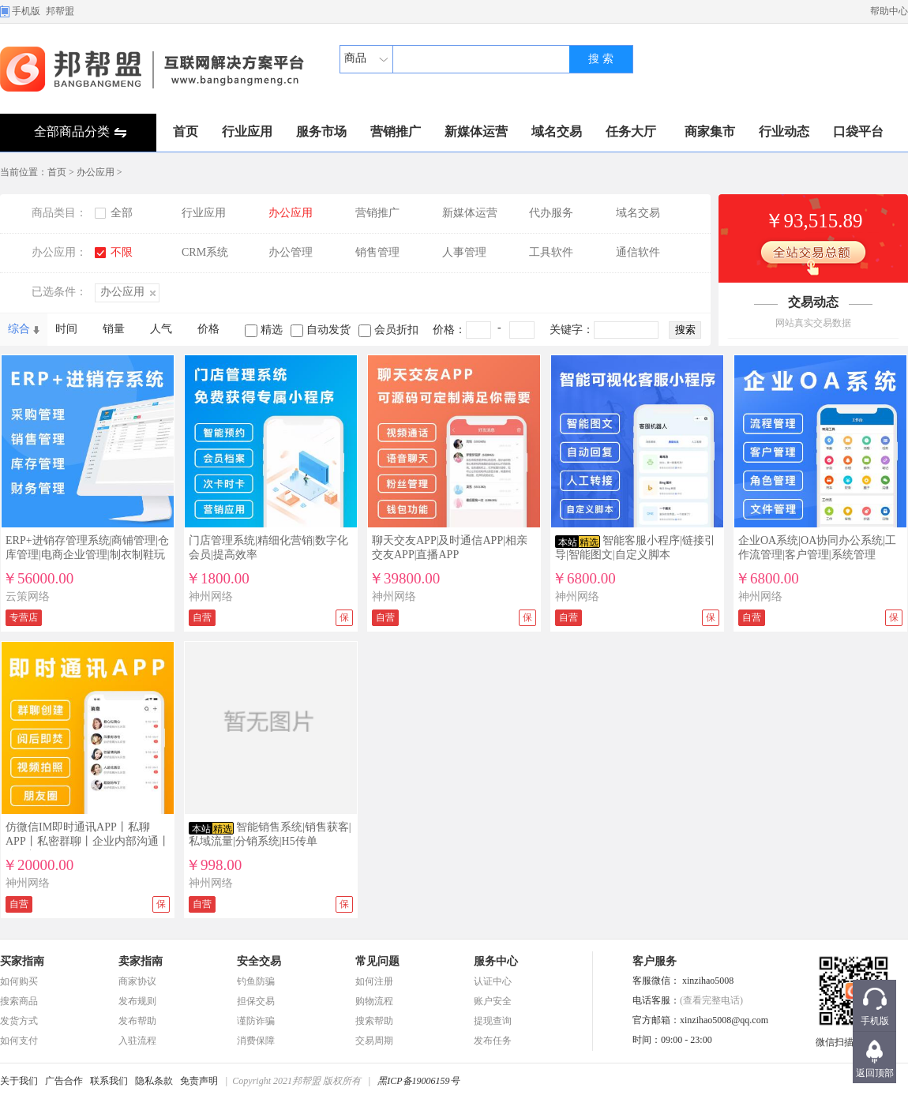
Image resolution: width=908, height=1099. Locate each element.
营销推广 (395, 131)
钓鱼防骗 (256, 981)
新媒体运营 (476, 131)
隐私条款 (154, 1080)
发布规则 (137, 1001)
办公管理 (290, 252)
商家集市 (710, 131)
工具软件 (551, 252)
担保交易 (256, 1001)
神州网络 (211, 596)
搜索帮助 (374, 1020)
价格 (208, 329)
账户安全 (493, 1001)
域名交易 (556, 131)
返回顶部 (875, 1072)
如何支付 (19, 1040)
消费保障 (256, 1040)
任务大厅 (631, 131)
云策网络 (28, 596)
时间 (66, 329)
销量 (114, 329)
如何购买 (19, 981)
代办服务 (551, 213)
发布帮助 (137, 1020)
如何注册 (374, 981)
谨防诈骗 (256, 1020)
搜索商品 (19, 1001)
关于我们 (19, 1080)
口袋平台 (858, 131)
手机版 (26, 11)
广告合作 (64, 1080)
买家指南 (22, 961)
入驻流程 (137, 1040)
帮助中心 (889, 11)
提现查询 (493, 1020)
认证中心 (493, 981)
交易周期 (374, 1040)
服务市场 (321, 131)
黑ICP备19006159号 (418, 1080)
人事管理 (464, 252)
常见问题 (377, 961)
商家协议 (137, 981)
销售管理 (377, 252)
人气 (161, 329)
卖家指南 (140, 961)
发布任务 (493, 1040)
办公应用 (95, 172)
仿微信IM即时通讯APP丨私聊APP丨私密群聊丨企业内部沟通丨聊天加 (88, 841)
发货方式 (19, 1020)
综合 (19, 329)
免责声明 (199, 1080)
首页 (185, 131)
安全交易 (259, 961)
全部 (122, 213)
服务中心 (496, 961)
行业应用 (247, 131)
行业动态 (784, 131)
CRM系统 (205, 252)
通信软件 (638, 252)
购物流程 (374, 1001)
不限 (122, 252)
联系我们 (109, 1080)
